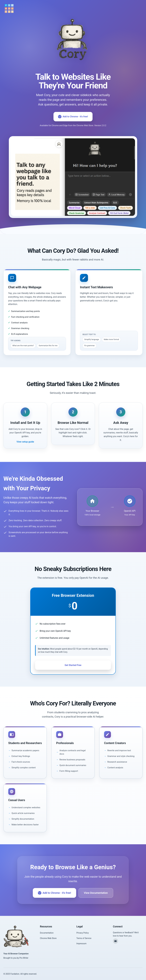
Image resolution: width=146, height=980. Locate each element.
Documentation (47, 933)
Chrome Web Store (48, 938)
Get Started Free (73, 665)
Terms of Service (83, 938)
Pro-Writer (23, 958)
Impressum (81, 943)
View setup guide (25, 441)
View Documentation (96, 892)
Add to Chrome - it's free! (73, 116)
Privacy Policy (82, 933)
